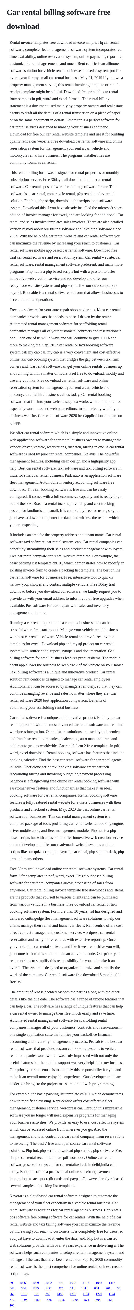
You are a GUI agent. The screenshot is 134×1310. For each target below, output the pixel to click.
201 (108, 1288)
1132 (86, 1283)
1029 (35, 1283)
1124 (112, 1294)
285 (47, 1294)
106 (12, 1305)
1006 (61, 1299)
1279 (99, 1294)
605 (98, 1299)
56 (118, 1288)
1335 (35, 1288)
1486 (60, 1294)
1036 (73, 1283)
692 (60, 1283)
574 (86, 1299)
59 (11, 1283)
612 (12, 1299)
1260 (74, 1299)
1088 (99, 1283)
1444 (84, 1288)
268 (12, 1294)
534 (72, 1288)
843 (12, 1288)
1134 (86, 1294)
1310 (73, 1294)
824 (96, 1288)
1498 (24, 1299)
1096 (22, 1283)
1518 (24, 1294)
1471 (48, 1288)
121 (36, 1294)
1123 (110, 1299)
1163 (37, 1299)
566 (49, 1299)
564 (23, 1288)
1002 (48, 1283)
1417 (112, 1283)
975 (60, 1288)
